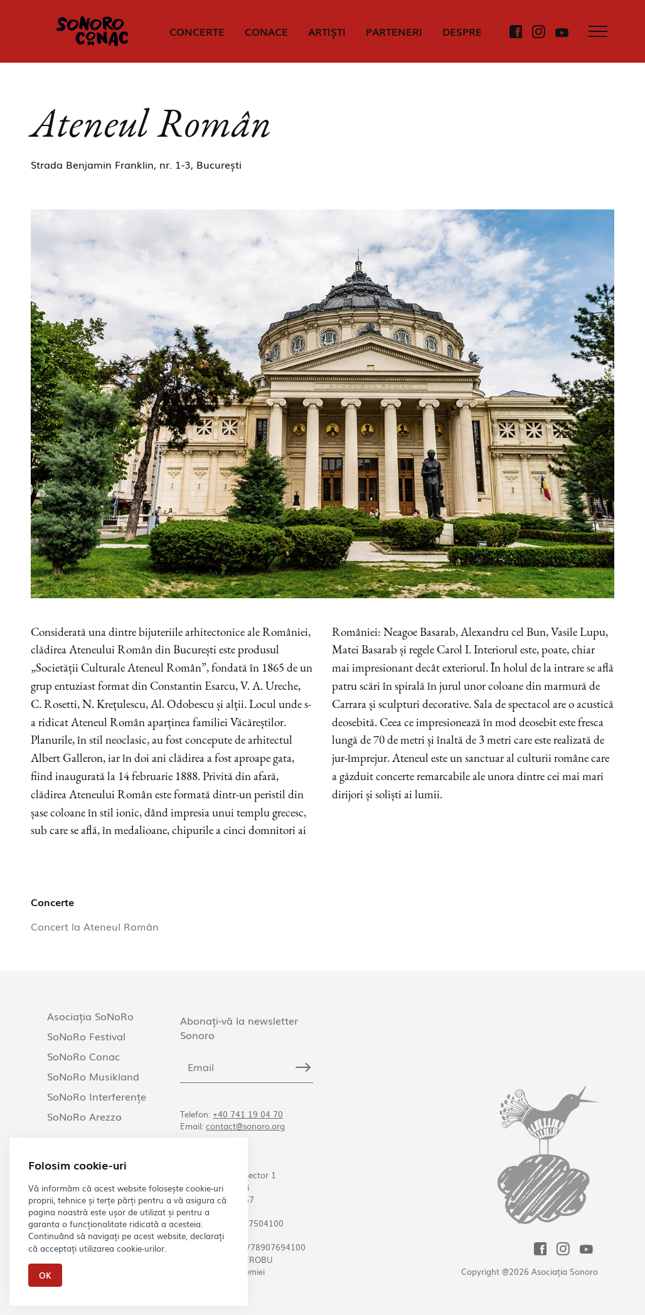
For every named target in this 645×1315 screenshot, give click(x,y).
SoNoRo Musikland (93, 1076)
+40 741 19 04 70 (248, 1114)
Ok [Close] (45, 1275)
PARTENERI (394, 31)
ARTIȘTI (327, 31)
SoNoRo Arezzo (84, 1116)
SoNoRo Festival (86, 1035)
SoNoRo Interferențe (96, 1096)
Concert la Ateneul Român (95, 926)
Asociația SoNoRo (90, 1015)
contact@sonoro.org (245, 1126)
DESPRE (462, 31)
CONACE (266, 31)
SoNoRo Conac (83, 1056)
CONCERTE (197, 31)
